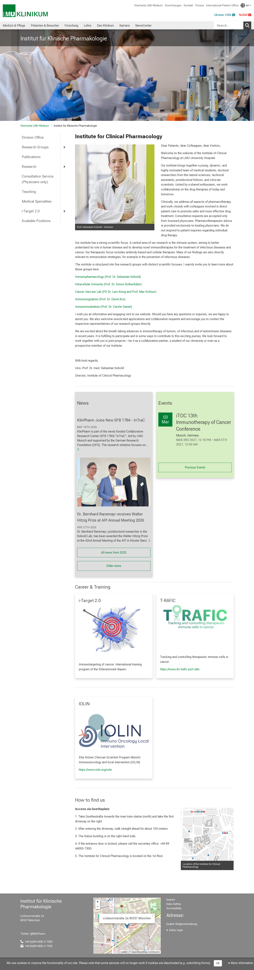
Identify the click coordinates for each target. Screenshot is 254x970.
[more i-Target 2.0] (64, 211)
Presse (199, 5)
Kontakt (188, 5)
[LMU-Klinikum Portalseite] (25, 11)
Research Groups (35, 147)
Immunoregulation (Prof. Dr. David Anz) (100, 299)
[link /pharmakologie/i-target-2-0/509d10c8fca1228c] (114, 628)
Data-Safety (173, 904)
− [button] (98, 907)
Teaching (29, 192)
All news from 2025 (113, 552)
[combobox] (232, 25)
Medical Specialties (36, 201)
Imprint (170, 899)
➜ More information (240, 963)
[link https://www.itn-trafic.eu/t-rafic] (195, 616)
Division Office (33, 137)
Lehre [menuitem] (87, 25)
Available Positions (36, 221)
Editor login (176, 930)
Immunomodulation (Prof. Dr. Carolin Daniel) (103, 306)
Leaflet (124, 952)
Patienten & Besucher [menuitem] (45, 25)
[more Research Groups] (64, 147)
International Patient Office (222, 5)
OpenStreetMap (139, 952)
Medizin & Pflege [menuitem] (14, 25)
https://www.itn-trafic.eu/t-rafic (180, 669)
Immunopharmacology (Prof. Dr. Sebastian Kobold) (108, 277)
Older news (113, 566)
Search (248, 25)
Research (29, 166)
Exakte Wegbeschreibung (181, 924)
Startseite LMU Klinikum (148, 5)
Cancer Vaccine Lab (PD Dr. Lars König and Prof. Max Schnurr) (115, 292)
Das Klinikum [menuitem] (105, 25)
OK (218, 963)
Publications (31, 157)
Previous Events (195, 467)
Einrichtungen (173, 5)
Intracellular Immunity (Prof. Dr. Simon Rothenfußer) (108, 284)
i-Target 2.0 (31, 211)
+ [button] (98, 902)
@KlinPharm (37, 933)
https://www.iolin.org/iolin (95, 769)
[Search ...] (228, 25)
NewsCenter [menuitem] (143, 25)
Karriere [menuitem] (124, 25)
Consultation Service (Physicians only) (37, 179)
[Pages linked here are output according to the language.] (246, 5)
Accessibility (174, 908)
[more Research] (64, 166)
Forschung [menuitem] (71, 25)
